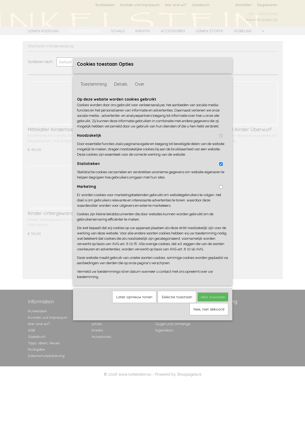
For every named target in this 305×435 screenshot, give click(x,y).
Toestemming (93, 92)
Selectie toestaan (177, 305)
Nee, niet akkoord (209, 317)
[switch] (221, 144)
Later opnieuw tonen (134, 305)
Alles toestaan (212, 305)
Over (139, 92)
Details (120, 92)
